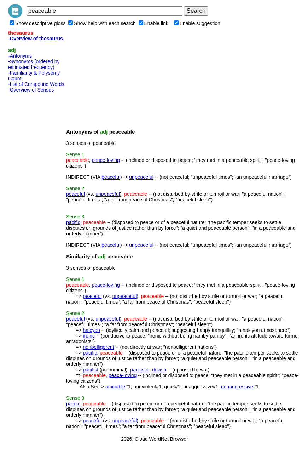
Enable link (154, 23)
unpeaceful (141, 177)
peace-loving (106, 160)
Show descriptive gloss (37, 23)
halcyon (91, 330)
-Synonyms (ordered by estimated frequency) (34, 64)
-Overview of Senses (31, 90)
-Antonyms (20, 56)
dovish (159, 370)
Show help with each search (101, 23)
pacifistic (139, 370)
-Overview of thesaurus (35, 38)
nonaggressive (237, 386)
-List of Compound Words (36, 84)
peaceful (110, 177)
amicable (115, 386)
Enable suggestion (197, 23)
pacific (73, 222)
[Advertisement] (36, 201)
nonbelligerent (98, 347)
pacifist (90, 370)
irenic (88, 336)
